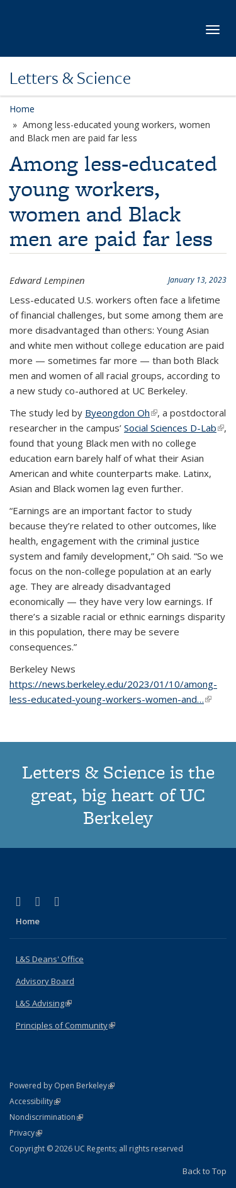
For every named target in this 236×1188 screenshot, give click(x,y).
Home (22, 109)
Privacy (25, 1132)
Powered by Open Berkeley (62, 1085)
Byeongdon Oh (121, 412)
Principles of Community (65, 1025)
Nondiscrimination (46, 1117)
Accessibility (34, 1101)
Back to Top (205, 1171)
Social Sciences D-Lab (174, 427)
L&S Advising (44, 1003)
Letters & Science (70, 77)
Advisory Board (45, 981)
